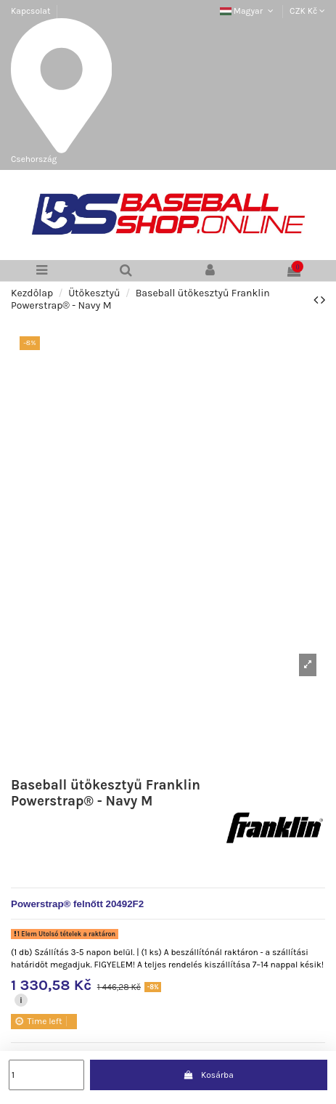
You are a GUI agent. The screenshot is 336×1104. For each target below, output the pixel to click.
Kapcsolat (30, 11)
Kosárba (209, 1075)
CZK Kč (307, 11)
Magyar (248, 11)
